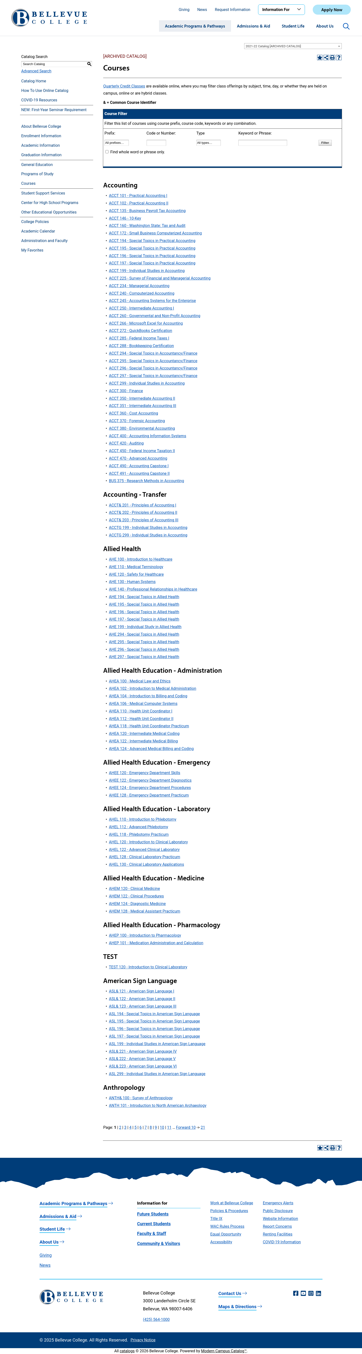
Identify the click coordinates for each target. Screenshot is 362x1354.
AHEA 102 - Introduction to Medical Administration (152, 688)
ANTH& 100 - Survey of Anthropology (141, 1098)
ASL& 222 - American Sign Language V (142, 1058)
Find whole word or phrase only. (137, 152)
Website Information (280, 1218)
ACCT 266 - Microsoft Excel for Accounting (146, 323)
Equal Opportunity (225, 1234)
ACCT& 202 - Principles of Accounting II (143, 512)
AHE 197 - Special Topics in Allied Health (144, 619)
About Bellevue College (41, 126)
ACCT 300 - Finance (126, 391)
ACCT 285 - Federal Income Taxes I (139, 338)
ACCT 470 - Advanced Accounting (138, 458)
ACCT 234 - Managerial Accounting (139, 285)
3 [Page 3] (125, 1127)
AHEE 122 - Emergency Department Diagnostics (150, 780)
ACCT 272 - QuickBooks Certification (140, 330)
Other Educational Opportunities (49, 212)
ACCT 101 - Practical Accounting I (138, 195)
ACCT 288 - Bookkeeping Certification (141, 345)
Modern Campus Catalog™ (224, 1351)
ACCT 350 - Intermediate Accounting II (142, 398)
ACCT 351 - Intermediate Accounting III (142, 405)
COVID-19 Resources (39, 100)
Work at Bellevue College (231, 1203)
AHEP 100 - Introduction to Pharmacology (145, 935)
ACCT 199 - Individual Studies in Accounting (147, 270)
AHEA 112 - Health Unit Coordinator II (141, 718)
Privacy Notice (143, 1340)
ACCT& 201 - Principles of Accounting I (142, 505)
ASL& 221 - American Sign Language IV (143, 1051)
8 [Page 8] (151, 1127)
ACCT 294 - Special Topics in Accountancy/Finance (153, 353)
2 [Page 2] (120, 1127)
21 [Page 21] (203, 1127)
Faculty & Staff (151, 1233)
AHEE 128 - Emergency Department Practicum (149, 795)
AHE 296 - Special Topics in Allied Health (144, 649)
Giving (184, 9)
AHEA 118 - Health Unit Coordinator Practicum (149, 726)
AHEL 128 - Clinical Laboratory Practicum (144, 857)
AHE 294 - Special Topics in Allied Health (144, 634)
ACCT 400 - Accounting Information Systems (147, 436)
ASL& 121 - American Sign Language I (141, 991)
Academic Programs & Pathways (195, 26)
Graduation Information (41, 155)
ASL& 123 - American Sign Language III (142, 1006)
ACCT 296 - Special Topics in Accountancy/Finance (153, 368)
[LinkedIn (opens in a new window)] (318, 1293)
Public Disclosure (278, 1210)
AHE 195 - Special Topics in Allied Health (144, 604)
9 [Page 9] (156, 1127)
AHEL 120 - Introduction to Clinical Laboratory (148, 842)
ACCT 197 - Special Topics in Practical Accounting (152, 263)
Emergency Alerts (278, 1203)
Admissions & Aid (253, 26)
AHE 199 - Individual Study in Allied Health (145, 626)
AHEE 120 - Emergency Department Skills (144, 772)
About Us (325, 26)
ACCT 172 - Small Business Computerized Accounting (155, 233)
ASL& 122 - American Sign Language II (142, 998)
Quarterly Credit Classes (124, 86)
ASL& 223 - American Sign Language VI (143, 1066)
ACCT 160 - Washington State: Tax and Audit (147, 225)
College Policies (35, 221)
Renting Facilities (277, 1234)
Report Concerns (277, 1226)
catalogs (127, 1351)
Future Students (153, 1214)
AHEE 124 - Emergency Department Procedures (150, 787)
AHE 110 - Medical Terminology (136, 567)
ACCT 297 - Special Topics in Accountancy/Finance (153, 375)
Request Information (232, 9)
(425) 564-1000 (156, 1319)
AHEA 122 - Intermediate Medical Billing (143, 741)
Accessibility (221, 1242)
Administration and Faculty (44, 240)
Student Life (293, 26)
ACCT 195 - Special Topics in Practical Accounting (152, 248)
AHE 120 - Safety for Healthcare (136, 574)
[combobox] (293, 46)
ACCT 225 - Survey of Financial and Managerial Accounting (160, 278)
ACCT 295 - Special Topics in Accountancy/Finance (153, 361)
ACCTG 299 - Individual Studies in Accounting (148, 535)
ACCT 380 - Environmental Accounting (142, 428)
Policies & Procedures (229, 1210)
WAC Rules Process (227, 1226)
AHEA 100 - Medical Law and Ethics (140, 681)
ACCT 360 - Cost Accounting (133, 413)
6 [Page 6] (141, 1127)
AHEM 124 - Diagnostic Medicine (137, 903)
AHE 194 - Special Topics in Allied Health (144, 596)
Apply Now (331, 9)
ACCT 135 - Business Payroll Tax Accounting (147, 210)
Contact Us (229, 1293)
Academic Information (40, 145)
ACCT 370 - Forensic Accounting (137, 421)
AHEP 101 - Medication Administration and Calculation (156, 943)
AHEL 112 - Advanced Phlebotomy (138, 827)
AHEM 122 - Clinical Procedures (136, 896)
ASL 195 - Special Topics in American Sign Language (154, 1021)
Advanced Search (36, 71)
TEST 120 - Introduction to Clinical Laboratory (148, 967)
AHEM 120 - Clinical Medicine (134, 888)
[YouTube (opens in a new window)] (303, 1293)
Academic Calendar (38, 231)
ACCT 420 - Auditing (126, 443)
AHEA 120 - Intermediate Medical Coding (144, 733)
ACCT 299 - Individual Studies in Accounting (147, 383)
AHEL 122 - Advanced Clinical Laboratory (144, 849)
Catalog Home (33, 81)
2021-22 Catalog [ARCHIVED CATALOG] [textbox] (273, 46)
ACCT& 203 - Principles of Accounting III (143, 520)
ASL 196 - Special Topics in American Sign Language (154, 1028)
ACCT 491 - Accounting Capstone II (139, 473)
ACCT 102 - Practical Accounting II (138, 203)
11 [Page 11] (169, 1127)
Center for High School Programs (49, 202)
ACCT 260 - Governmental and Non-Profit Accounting (155, 315)
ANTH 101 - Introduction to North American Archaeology (157, 1105)
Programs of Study (37, 174)
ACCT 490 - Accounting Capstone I (139, 466)
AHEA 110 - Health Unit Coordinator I (140, 711)
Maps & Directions (237, 1306)
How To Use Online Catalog (44, 90)
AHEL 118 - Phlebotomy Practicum (139, 834)
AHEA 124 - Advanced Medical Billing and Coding (151, 748)
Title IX (216, 1218)
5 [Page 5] (135, 1127)
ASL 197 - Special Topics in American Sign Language (154, 1036)
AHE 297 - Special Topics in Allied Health (144, 656)
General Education (37, 164)
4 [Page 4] (130, 1127)
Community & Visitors (158, 1243)
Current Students (154, 1223)
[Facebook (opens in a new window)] (295, 1293)
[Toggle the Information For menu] (299, 9)
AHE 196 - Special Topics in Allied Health (144, 612)
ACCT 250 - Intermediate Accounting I (141, 308)
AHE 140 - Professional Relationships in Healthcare (153, 589)
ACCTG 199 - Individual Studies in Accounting (148, 527)
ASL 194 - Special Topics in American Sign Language (154, 1014)
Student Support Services (43, 193)
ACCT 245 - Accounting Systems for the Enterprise (152, 300)
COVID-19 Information (282, 1242)
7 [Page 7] (146, 1127)
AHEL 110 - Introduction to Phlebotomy (142, 819)
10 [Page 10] (162, 1127)
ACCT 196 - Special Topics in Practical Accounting (152, 255)
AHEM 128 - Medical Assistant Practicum (144, 911)
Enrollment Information (41, 136)
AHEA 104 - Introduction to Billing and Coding (148, 696)
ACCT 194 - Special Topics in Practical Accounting (152, 240)
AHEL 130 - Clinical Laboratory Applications (146, 864)
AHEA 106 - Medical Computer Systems (143, 703)
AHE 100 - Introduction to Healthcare (140, 559)
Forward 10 (186, 1127)
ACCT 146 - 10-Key (125, 218)
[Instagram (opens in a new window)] (310, 1293)
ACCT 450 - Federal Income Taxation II (142, 450)
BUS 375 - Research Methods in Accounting (146, 480)
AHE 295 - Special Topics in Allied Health (144, 642)
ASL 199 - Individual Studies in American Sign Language (157, 1044)
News (202, 9)
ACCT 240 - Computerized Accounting (141, 293)
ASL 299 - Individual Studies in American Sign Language (157, 1074)
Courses (28, 183)
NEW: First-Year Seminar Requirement (54, 109)
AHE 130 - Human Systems (132, 581)
